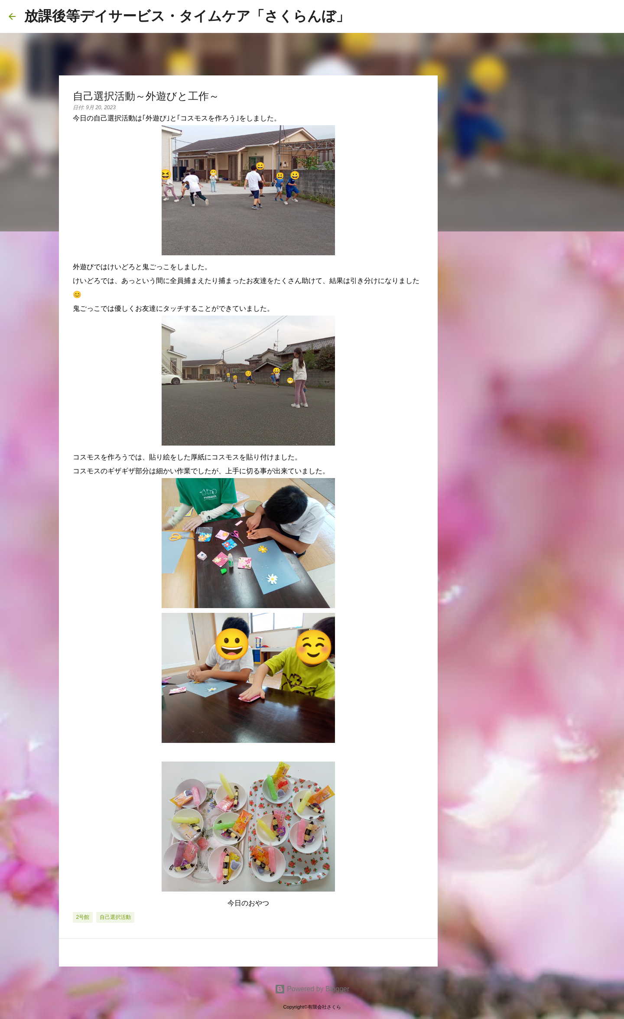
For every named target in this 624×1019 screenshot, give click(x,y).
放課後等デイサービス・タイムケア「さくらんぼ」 (187, 16)
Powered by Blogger (312, 989)
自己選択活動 (115, 917)
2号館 (83, 917)
